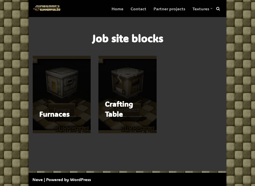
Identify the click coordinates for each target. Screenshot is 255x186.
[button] (211, 8)
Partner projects (169, 8)
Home (117, 8)
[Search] (218, 9)
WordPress (80, 179)
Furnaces (54, 114)
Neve (37, 179)
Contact (138, 8)
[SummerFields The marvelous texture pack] (47, 8)
